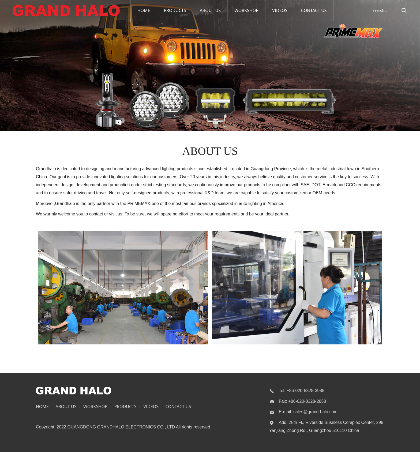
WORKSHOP (246, 10)
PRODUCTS (175, 10)
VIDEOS (279, 10)
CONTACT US (314, 10)
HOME (143, 10)
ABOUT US (210, 10)
